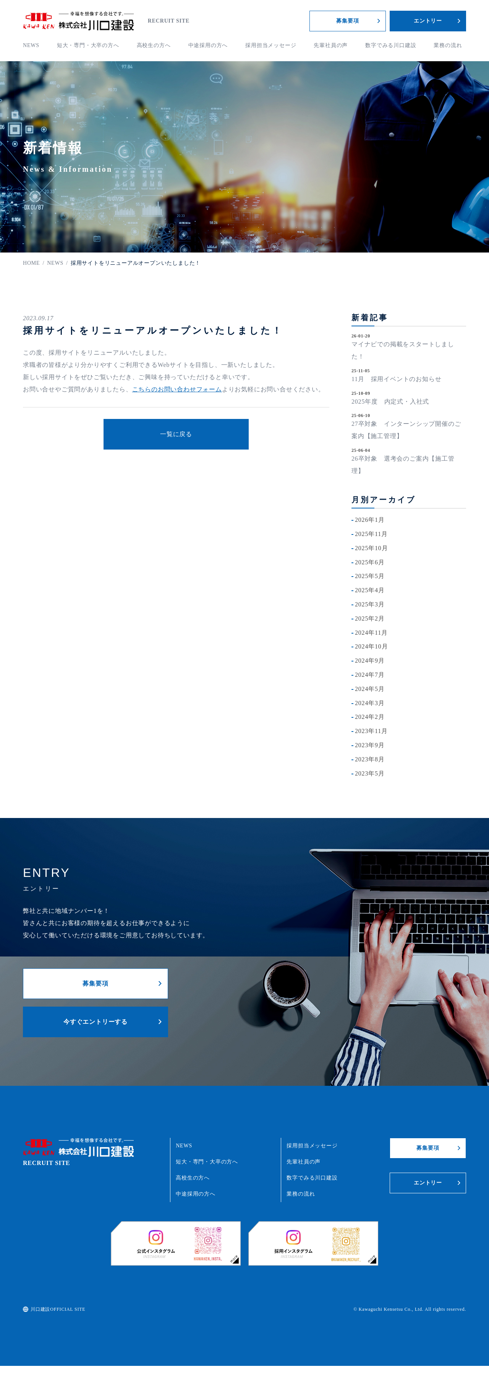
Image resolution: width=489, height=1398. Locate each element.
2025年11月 (371, 534)
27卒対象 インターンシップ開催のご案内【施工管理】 (406, 429)
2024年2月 (370, 717)
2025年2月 (370, 618)
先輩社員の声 (331, 45)
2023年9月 (370, 745)
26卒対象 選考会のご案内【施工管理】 (403, 464)
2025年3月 (370, 604)
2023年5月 (370, 773)
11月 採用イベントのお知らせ (396, 379)
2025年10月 (371, 548)
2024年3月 (370, 703)
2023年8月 (370, 759)
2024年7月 (370, 674)
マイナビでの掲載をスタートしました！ (402, 350)
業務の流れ (448, 45)
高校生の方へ (154, 45)
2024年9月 (370, 660)
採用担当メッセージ (270, 45)
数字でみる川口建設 (390, 45)
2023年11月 (371, 731)
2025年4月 (370, 590)
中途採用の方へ (208, 45)
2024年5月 (370, 689)
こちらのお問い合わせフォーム (177, 389)
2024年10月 (371, 646)
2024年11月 (371, 632)
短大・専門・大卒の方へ (88, 45)
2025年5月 (370, 576)
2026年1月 (370, 520)
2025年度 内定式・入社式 (390, 401)
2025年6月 (370, 562)
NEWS (31, 45)
